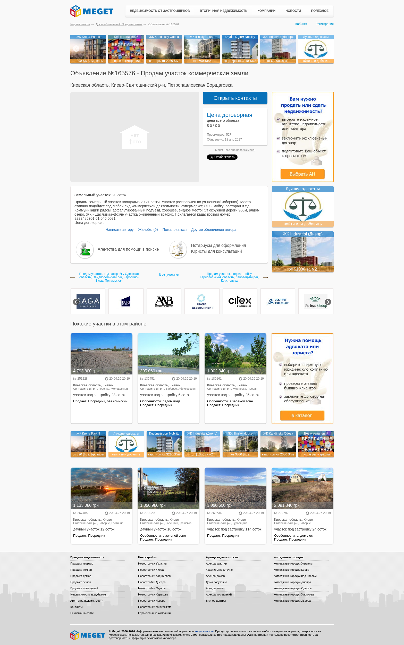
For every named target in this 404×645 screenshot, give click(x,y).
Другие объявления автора (213, 229)
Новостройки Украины (152, 563)
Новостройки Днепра (152, 582)
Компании (266, 11)
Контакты (76, 606)
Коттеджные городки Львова (292, 600)
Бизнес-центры (216, 600)
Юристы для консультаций (216, 251)
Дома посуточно (216, 582)
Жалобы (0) (148, 229)
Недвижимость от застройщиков (160, 11)
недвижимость (245, 149)
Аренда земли (215, 588)
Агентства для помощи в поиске (128, 249)
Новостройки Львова (151, 600)
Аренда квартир (216, 563)
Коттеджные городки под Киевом (295, 575)
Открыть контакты (235, 98)
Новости (293, 11)
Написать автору (120, 229)
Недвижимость (80, 24)
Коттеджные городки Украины (293, 563)
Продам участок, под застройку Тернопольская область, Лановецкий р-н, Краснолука (229, 277)
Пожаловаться (174, 229)
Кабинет (301, 24)
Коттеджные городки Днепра (292, 582)
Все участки (169, 274)
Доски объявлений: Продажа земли (119, 24)
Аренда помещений (219, 594)
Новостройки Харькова (153, 594)
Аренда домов (215, 575)
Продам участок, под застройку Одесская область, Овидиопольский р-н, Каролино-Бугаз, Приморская (109, 277)
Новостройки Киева (151, 569)
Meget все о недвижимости (88, 635)
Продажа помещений (84, 588)
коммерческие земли (218, 73)
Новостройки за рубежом (154, 606)
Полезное (320, 11)
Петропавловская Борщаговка (199, 85)
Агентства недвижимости (86, 600)
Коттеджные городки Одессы (293, 588)
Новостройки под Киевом (154, 575)
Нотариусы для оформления (218, 245)
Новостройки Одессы (152, 588)
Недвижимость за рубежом (88, 594)
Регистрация (325, 24)
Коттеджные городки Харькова (294, 594)
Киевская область (89, 85)
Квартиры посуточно (219, 569)
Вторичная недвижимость (224, 11)
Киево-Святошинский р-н (138, 85)
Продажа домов (80, 575)
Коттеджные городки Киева (291, 569)
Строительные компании (154, 613)
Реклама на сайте (82, 613)
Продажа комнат (81, 569)
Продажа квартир (81, 563)
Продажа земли (80, 582)
